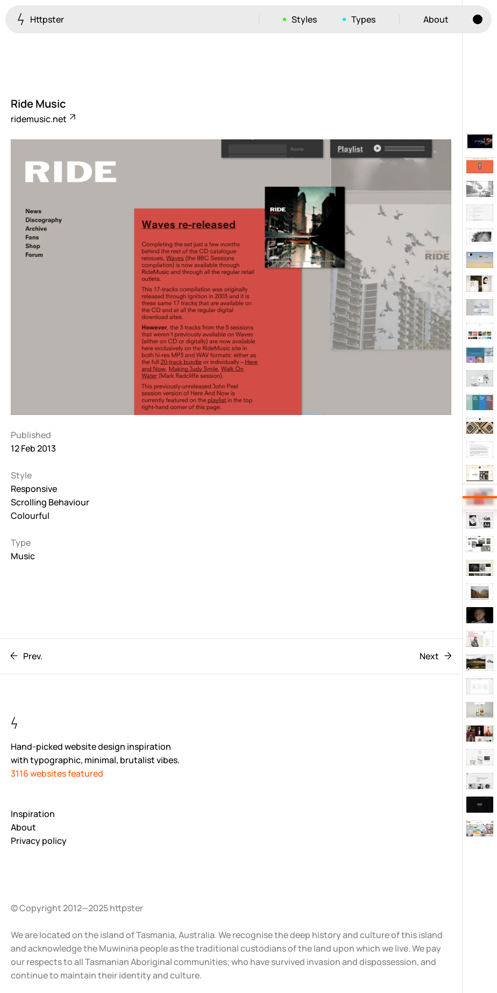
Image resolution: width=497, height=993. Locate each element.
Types (363, 19)
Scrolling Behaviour (50, 502)
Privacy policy (39, 841)
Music (23, 556)
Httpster (40, 19)
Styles (304, 19)
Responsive (34, 489)
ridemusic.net (42, 119)
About (436, 19)
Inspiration (33, 814)
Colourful (30, 516)
